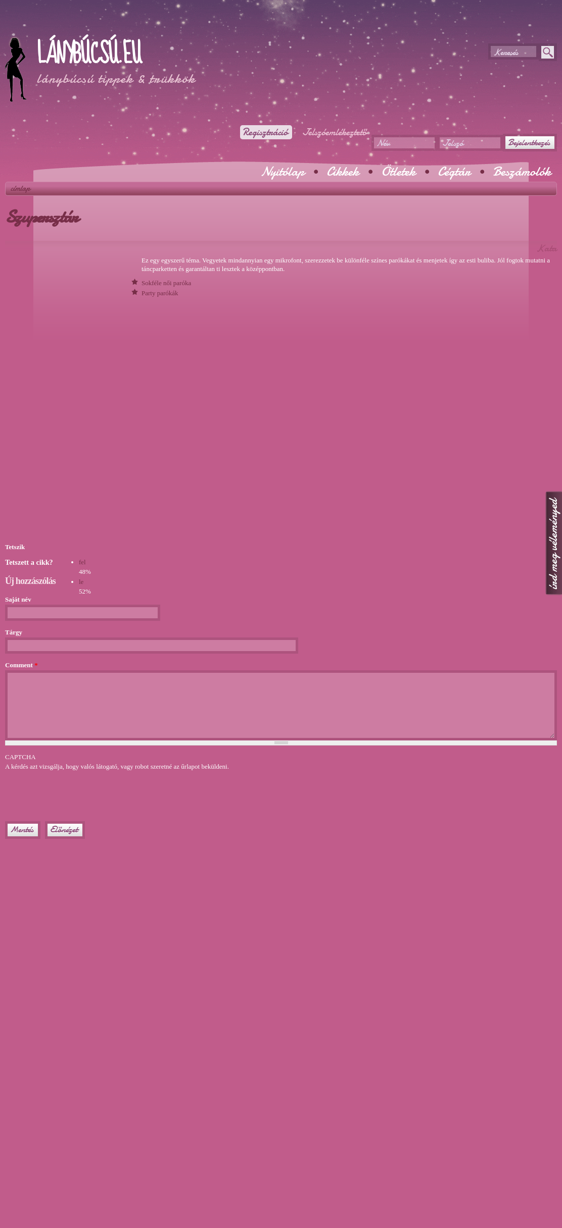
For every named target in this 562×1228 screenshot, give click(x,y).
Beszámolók (522, 172)
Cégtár (454, 172)
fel (82, 562)
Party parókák (160, 293)
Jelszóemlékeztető (334, 132)
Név (383, 143)
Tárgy (13, 632)
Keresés (505, 52)
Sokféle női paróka (166, 283)
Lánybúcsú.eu (88, 54)
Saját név (18, 599)
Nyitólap (282, 172)
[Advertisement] (123, 25)
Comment (21, 665)
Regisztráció (265, 132)
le (81, 581)
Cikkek (342, 172)
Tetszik (15, 547)
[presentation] (82, 791)
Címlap (20, 188)
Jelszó (452, 143)
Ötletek (398, 172)
